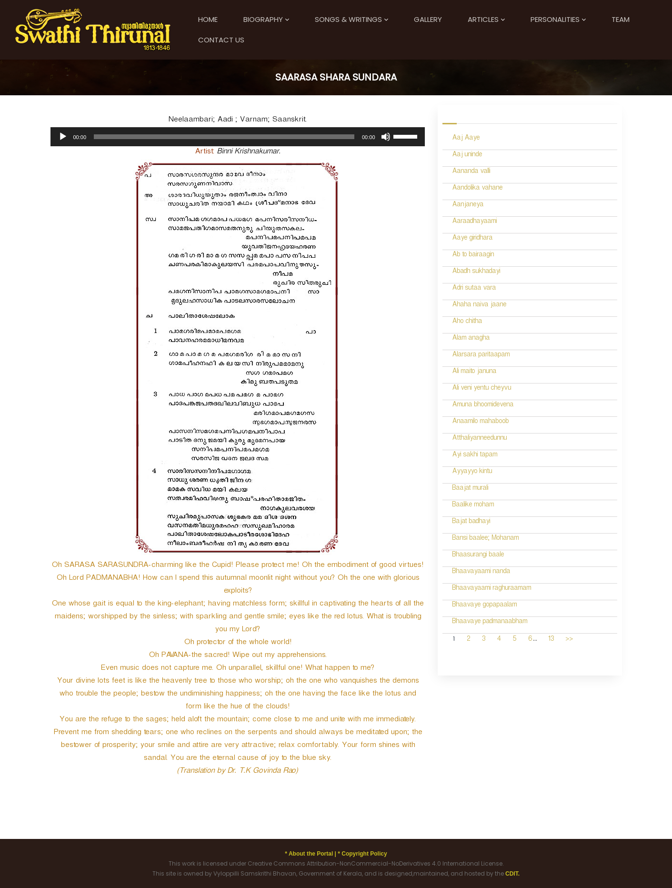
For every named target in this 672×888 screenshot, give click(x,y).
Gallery (428, 19)
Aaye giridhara (472, 238)
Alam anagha (471, 338)
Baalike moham (473, 505)
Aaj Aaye (466, 138)
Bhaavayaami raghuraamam (491, 589)
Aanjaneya (467, 205)
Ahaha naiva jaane (479, 305)
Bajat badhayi (471, 522)
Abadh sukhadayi (476, 272)
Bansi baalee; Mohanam (485, 539)
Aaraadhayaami (474, 222)
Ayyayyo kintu (472, 472)
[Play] (63, 136)
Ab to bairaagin (473, 255)
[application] (237, 136)
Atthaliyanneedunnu (479, 439)
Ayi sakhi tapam (474, 455)
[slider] (224, 136)
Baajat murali (470, 489)
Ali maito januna (474, 372)
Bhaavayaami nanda (481, 572)
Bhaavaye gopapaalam (484, 605)
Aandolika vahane (477, 188)
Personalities (555, 19)
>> (569, 640)
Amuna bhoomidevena (482, 405)
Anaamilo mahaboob (480, 422)
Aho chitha (467, 322)
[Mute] (386, 136)
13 (551, 640)
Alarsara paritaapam (481, 355)
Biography (263, 19)
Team (621, 19)
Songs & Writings (348, 19)
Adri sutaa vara (474, 288)
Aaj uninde (467, 155)
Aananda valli (471, 172)
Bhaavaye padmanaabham (489, 622)
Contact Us (221, 40)
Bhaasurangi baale (478, 555)
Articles (483, 19)
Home (208, 19)
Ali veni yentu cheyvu (481, 389)
